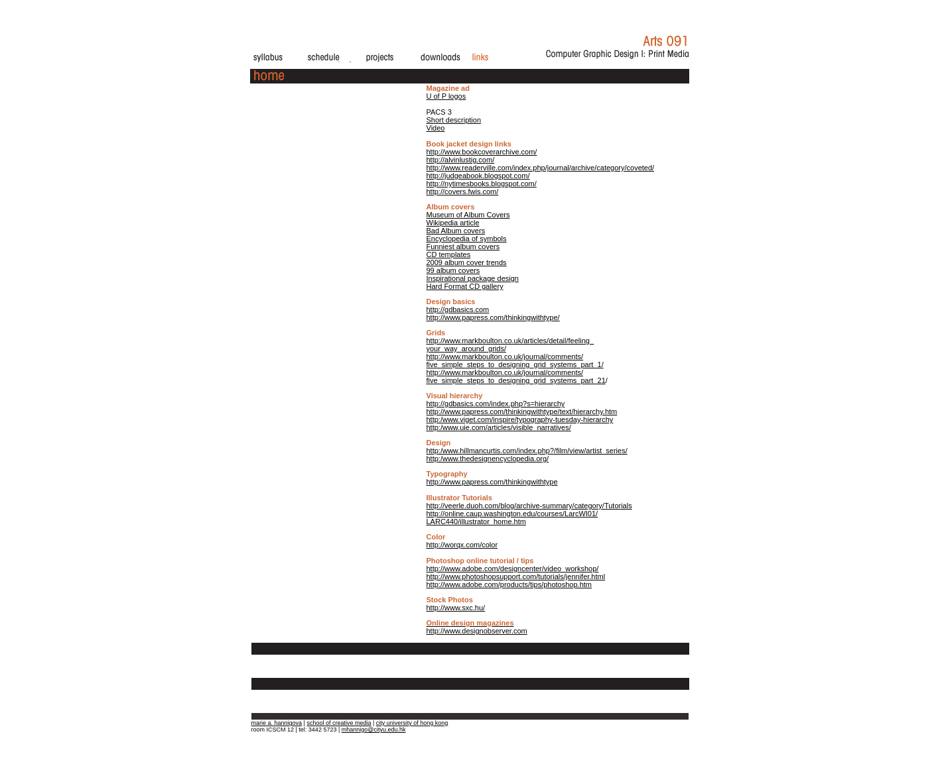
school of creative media (338, 723)
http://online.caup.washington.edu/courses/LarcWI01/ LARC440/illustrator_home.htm (512, 517)
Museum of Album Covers (468, 215)
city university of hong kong (412, 723)
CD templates (449, 254)
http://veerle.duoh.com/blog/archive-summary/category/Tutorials (529, 506)
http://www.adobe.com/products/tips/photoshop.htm (509, 584)
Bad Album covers (456, 231)
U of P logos (446, 96)
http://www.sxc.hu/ (456, 608)
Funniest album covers (463, 246)
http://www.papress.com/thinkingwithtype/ (493, 317)
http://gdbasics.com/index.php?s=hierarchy (496, 404)
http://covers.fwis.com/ (463, 191)
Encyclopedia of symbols (467, 239)
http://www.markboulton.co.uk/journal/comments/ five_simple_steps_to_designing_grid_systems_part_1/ (515, 360)
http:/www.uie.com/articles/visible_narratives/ (499, 427)
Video (436, 128)
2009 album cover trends (467, 262)
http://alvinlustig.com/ (461, 160)
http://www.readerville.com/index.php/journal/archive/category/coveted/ (541, 168)
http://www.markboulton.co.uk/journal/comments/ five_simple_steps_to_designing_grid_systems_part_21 (516, 376)
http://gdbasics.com (458, 309)
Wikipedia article (453, 223)
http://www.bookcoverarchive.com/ (482, 152)
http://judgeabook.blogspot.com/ (478, 176)
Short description (454, 120)
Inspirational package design (473, 278)
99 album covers (453, 270)
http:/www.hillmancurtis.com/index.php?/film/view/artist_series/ (527, 451)
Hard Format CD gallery (465, 286)
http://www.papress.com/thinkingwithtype (492, 482)
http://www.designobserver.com (477, 627)
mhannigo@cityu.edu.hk (374, 729)
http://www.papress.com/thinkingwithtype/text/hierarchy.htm (522, 411)
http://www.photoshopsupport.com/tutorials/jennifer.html (516, 576)
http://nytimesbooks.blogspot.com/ (482, 184)
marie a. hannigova (276, 723)
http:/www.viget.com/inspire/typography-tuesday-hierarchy (520, 419)
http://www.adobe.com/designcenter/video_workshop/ (513, 569)
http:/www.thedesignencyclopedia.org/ (488, 459)
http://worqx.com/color (462, 545)
